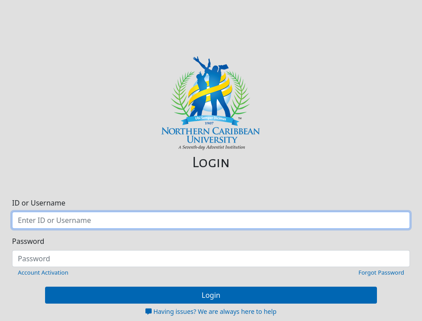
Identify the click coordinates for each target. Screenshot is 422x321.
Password (28, 241)
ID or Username (39, 203)
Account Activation (43, 272)
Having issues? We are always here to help (211, 311)
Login (211, 295)
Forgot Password (381, 272)
